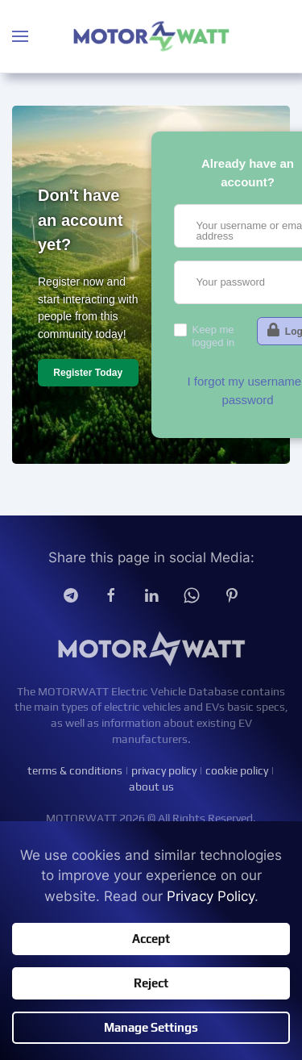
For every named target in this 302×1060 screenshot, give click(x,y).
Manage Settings (151, 1027)
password (247, 400)
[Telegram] (71, 594)
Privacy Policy (210, 896)
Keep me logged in (213, 335)
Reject (151, 983)
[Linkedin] (151, 594)
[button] (20, 36)
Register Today (87, 372)
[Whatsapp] (192, 594)
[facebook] (111, 594)
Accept (151, 938)
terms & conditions (74, 771)
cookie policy (236, 771)
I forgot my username (244, 381)
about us (151, 786)
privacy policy (164, 771)
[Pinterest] (232, 594)
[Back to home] (151, 36)
